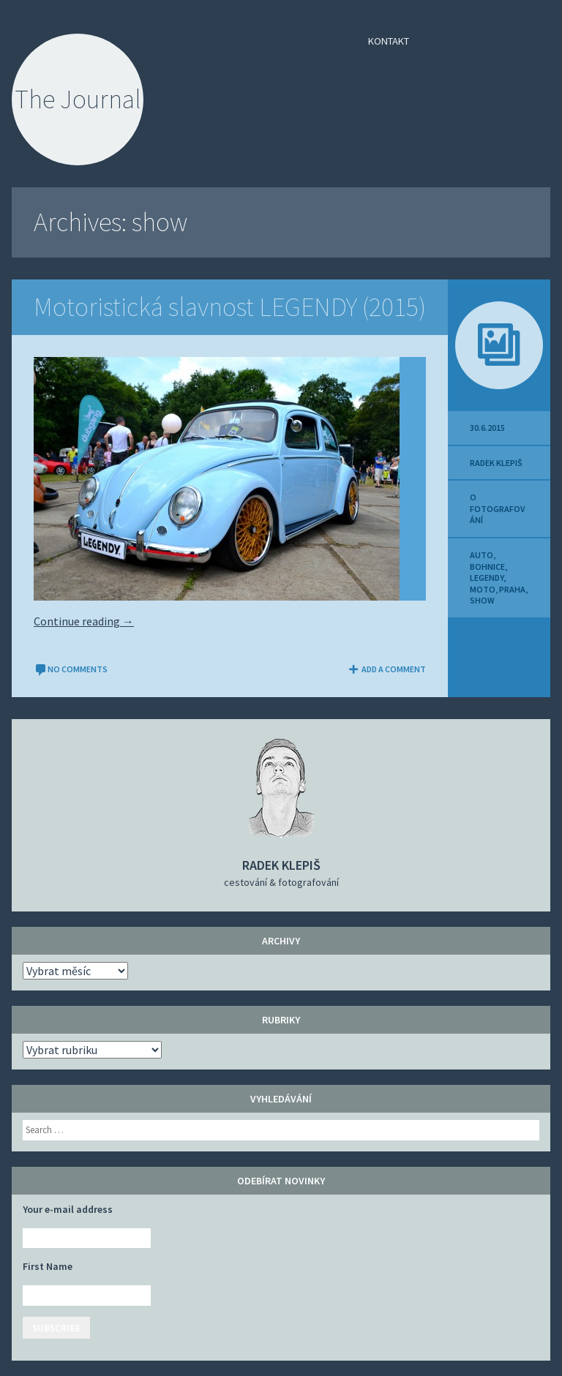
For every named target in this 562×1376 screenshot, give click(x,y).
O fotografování (497, 508)
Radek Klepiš (496, 462)
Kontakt (388, 41)
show (482, 600)
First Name (47, 1266)
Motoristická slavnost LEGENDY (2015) (230, 306)
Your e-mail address (68, 1209)
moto (482, 589)
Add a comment (386, 668)
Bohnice (487, 566)
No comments (71, 668)
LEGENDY (486, 577)
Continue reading (84, 621)
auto (481, 554)
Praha (512, 589)
